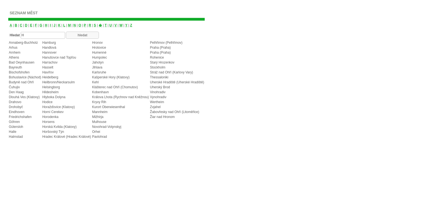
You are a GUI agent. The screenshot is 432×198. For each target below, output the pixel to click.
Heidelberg (50, 77)
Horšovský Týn (53, 132)
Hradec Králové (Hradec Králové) (66, 137)
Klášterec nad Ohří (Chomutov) (115, 87)
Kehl (95, 82)
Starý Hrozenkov (162, 62)
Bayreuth (15, 67)
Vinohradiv (157, 92)
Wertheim (157, 102)
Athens (14, 57)
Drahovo (15, 102)
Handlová (49, 48)
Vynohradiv (158, 97)
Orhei (96, 132)
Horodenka (50, 117)
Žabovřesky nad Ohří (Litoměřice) (174, 112)
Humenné (99, 52)
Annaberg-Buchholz (23, 43)
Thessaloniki (159, 77)
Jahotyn (98, 62)
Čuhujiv (14, 87)
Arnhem (14, 52)
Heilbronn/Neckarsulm (58, 82)
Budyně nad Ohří (21, 82)
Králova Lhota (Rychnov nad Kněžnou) (120, 97)
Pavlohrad (99, 137)
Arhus (13, 48)
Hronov (97, 43)
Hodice (47, 102)
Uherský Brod (160, 87)
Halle (12, 132)
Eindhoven (17, 112)
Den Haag (16, 92)
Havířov (47, 72)
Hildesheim (50, 92)
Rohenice (157, 57)
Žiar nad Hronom (162, 117)
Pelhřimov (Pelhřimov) (166, 43)
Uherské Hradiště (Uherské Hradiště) (177, 82)
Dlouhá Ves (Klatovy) (24, 97)
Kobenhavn (100, 92)
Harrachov (49, 62)
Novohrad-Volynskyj (106, 127)
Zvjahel (155, 107)
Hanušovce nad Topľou (59, 57)
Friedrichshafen (20, 117)
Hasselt (47, 67)
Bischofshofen (19, 72)
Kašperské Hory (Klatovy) (110, 77)
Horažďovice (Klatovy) (58, 107)
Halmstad (16, 137)
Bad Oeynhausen (21, 62)
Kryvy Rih (99, 102)
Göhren (14, 122)
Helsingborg (51, 87)
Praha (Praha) (160, 48)
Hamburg (49, 43)
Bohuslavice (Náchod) (25, 77)
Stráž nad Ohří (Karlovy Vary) (171, 72)
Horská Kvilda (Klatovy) (59, 127)
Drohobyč (16, 107)
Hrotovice (99, 48)
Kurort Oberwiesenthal (108, 107)
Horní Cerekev (52, 112)
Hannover (49, 52)
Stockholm (157, 67)
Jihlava (97, 67)
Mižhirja (97, 117)
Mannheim (99, 112)
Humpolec (99, 57)
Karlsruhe (99, 72)
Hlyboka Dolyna (53, 97)
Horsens (48, 122)
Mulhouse (99, 122)
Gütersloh (16, 127)
